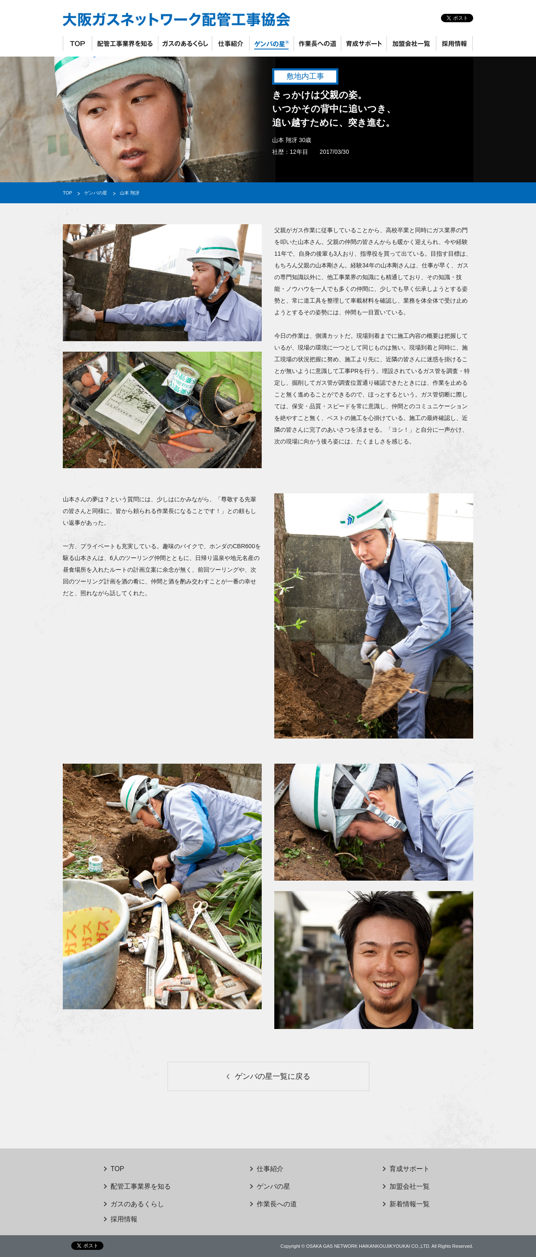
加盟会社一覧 (411, 43)
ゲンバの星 (271, 43)
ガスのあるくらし (185, 43)
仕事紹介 (230, 43)
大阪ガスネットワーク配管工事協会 (195, 19)
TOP (77, 43)
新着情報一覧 (409, 1204)
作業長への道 (317, 43)
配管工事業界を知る (125, 43)
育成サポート (364, 43)
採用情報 (454, 43)
